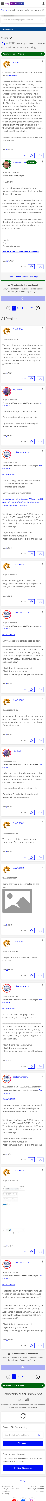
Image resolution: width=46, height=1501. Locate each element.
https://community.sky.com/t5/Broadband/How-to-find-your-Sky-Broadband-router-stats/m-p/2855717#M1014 (22, 502)
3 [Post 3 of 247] (6, 548)
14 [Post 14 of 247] (7, 1340)
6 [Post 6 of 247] (6, 734)
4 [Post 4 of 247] (6, 596)
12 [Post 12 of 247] (6, 1154)
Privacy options (7, 1486)
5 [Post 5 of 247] (6, 684)
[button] (42, 61)
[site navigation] (2, 3)
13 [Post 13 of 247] (6, 1246)
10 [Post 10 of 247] (7, 970)
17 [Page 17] (32, 308)
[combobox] (20, 20)
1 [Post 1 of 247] (6, 373)
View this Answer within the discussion (20, 251)
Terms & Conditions (37, 1486)
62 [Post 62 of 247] (7, 150)
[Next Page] (37, 308)
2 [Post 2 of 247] (6, 436)
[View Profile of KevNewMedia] (12, 75)
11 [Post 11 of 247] (6, 1060)
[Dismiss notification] (43, 10)
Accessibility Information (35, 1489)
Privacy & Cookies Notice (10, 1489)
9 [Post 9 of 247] (6, 925)
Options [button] (4, 38)
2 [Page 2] (18, 308)
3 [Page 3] (22, 308)
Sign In (43, 4)
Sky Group (5, 1493)
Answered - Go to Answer (23, 54)
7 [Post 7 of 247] (6, 807)
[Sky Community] (15, 4)
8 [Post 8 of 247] (6, 851)
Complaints (6, 1491)
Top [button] (24, 1481)
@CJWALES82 (8, 474)
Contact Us (40, 1491)
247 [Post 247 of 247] (7, 261)
